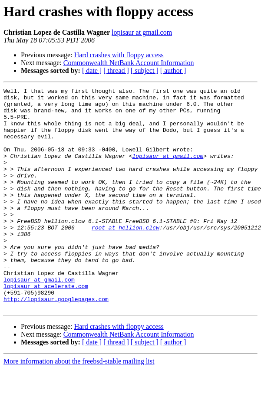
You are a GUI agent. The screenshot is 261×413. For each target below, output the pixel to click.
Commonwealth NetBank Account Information (128, 62)
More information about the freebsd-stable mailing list (78, 405)
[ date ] (92, 70)
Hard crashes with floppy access (119, 55)
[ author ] (173, 70)
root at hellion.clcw (125, 256)
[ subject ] (145, 70)
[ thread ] (116, 70)
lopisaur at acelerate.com (45, 326)
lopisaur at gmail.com (142, 32)
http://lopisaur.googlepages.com (56, 342)
